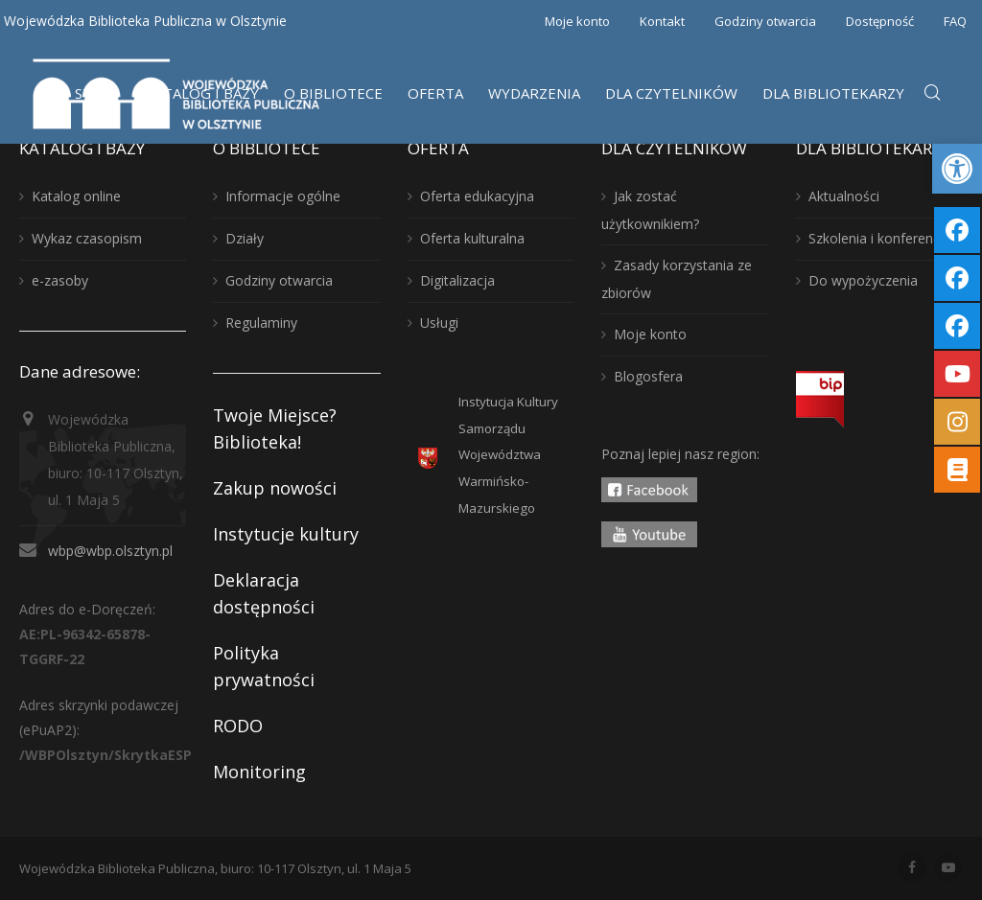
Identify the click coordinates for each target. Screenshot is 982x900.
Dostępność (880, 21)
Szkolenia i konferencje (879, 238)
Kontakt (662, 21)
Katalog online (76, 196)
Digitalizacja (457, 280)
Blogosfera (648, 376)
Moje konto (577, 21)
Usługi (439, 322)
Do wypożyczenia (863, 280)
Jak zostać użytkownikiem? (650, 210)
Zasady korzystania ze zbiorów (676, 279)
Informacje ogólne (282, 196)
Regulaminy (261, 322)
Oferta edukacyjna (477, 196)
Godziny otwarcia (765, 21)
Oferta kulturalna (472, 238)
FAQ (955, 21)
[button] (957, 169)
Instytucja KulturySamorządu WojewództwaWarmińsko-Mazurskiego (508, 455)
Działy (244, 238)
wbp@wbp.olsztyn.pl (110, 551)
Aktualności (843, 196)
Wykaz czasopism (87, 238)
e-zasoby (60, 280)
